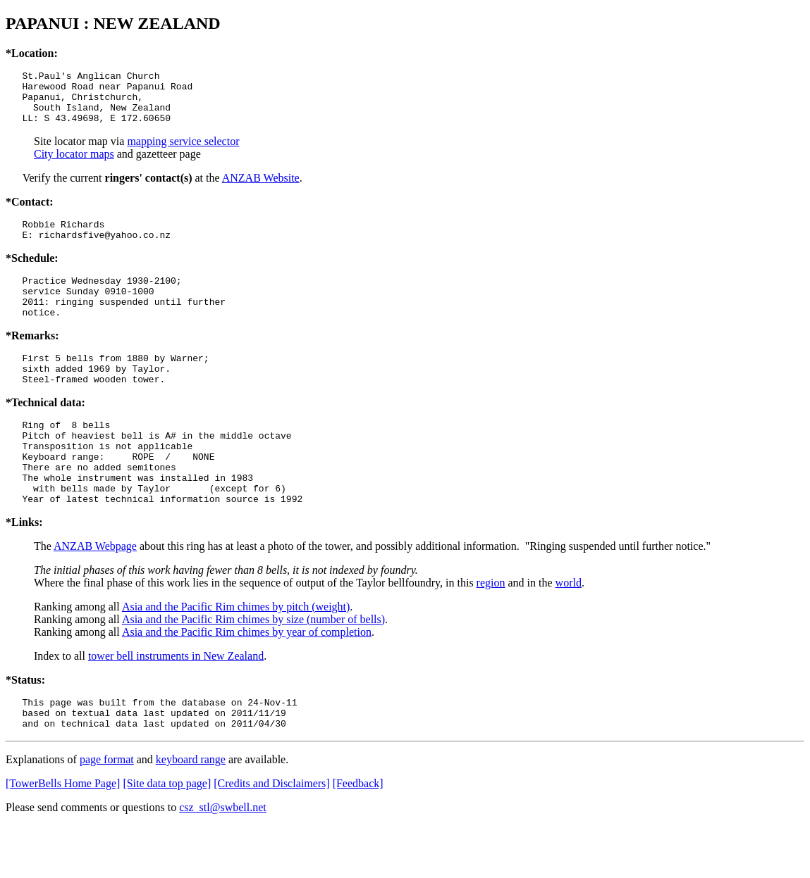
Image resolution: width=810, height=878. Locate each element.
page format (107, 812)
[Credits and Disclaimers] (271, 836)
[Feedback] (358, 836)
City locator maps (74, 164)
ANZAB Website (261, 188)
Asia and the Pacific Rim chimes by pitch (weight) (236, 653)
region (491, 629)
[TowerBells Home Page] (63, 836)
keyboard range (191, 812)
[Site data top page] (167, 836)
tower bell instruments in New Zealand (176, 702)
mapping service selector (183, 152)
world (569, 629)
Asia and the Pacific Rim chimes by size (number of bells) (253, 666)
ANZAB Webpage (95, 592)
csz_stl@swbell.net (222, 860)
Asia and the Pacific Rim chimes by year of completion (247, 678)
